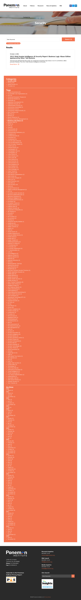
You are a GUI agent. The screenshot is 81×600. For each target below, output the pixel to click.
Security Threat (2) (13, 347)
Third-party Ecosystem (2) (15, 369)
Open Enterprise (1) (13, 295)
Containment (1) (12, 139)
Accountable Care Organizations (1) (17, 93)
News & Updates (51, 5)
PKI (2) (9, 304)
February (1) (11, 420)
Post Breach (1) (12, 305)
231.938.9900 (14, 563)
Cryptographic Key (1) (14, 151)
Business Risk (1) (12, 122)
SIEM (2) (10, 351)
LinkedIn (76, 6)
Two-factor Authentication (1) (16, 374)
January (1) (11, 418)
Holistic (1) (10, 228)
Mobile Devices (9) (13, 277)
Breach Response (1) (13, 117)
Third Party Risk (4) (13, 368)
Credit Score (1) (12, 146)
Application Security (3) (14, 104)
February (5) (11, 477)
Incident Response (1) (14, 233)
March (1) (10, 390)
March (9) (10, 500)
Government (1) (12, 218)
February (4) (11, 431)
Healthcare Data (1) (13, 225)
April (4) (10, 460)
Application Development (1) (15, 102)
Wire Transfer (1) (12, 383)
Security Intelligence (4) (14, 334)
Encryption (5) (11, 201)
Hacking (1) (11, 220)
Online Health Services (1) (15, 294)
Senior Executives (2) (13, 349)
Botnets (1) (11, 115)
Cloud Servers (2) (12, 130)
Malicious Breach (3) (13, 257)
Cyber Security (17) (13, 167)
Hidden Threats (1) (13, 226)
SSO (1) (10, 359)
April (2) (10, 516)
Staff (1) (10, 361)
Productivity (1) (12, 312)
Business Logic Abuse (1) (15, 120)
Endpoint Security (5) (13, 208)
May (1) (10, 399)
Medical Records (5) (13, 265)
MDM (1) (10, 262)
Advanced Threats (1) (14, 98)
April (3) (10, 395)
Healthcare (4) (12, 223)
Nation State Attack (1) (14, 284)
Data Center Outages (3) (14, 178)
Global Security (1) (13, 84)
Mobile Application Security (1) (16, 272)
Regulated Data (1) (13, 317)
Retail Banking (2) (12, 319)
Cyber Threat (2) (12, 171)
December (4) (11, 510)
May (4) (10, 446)
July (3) (9, 465)
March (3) (10, 433)
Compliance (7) (12, 134)
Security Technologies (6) (15, 346)
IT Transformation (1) (13, 250)
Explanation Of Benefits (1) (15, 210)
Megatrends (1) (12, 268)
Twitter (73, 6)
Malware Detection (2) (14, 260)
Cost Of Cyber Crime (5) (14, 141)
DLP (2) (10, 191)
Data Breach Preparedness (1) (16, 174)
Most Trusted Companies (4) (15, 282)
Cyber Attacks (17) (13, 156)
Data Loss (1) (11, 179)
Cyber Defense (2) (13, 159)
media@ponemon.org (47, 568)
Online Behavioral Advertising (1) (17, 292)
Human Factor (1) (12, 231)
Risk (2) (10, 322)
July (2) (9, 533)
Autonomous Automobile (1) (15, 107)
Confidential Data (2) (13, 135)
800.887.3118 (46, 553)
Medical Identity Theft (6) (15, 263)
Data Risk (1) (11, 183)
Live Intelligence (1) (13, 253)
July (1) (9, 407)
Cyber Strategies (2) (13, 169)
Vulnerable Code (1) (13, 378)
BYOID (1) (10, 124)
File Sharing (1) (12, 211)
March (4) (10, 459)
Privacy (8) (11, 307)
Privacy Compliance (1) (14, 309)
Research (40, 5)
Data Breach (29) (12, 172)
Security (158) (12, 81)
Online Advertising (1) (14, 289)
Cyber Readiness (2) (13, 164)
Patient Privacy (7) (13, 299)
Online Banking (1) (13, 290)
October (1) (11, 403)
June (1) (10, 401)
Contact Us (26, 17)
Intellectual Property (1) (14, 241)
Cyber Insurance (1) (13, 162)
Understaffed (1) (12, 376)
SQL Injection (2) (12, 358)
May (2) (10, 462)
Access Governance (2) (14, 92)
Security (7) (11, 331)
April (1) (10, 412)
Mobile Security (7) (13, 280)
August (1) (10, 467)
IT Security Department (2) (15, 248)
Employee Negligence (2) (14, 198)
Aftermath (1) (11, 100)
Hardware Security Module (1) (16, 221)
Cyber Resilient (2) (13, 166)
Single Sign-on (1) (12, 352)
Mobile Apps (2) (12, 273)
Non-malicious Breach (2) (14, 287)
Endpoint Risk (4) (12, 206)
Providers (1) (11, 86)
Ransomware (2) (12, 315)
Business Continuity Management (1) (18, 119)
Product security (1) (13, 310)
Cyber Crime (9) (12, 157)
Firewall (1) (11, 213)
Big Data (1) (11, 114)
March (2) (10, 515)
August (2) (10, 487)
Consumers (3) (12, 137)
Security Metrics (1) (13, 336)
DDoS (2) (10, 186)
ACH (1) (10, 95)
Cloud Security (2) (12, 129)
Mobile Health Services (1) (15, 278)
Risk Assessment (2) (13, 324)
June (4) (10, 464)
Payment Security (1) (13, 300)
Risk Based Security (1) (14, 326)
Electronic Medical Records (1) (16, 194)
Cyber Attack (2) (12, 154)
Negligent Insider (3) (13, 285)
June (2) (10, 421)
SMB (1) (10, 354)
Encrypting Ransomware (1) (15, 199)
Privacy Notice (47, 597)
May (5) (10, 434)
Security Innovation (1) (14, 332)
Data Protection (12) (13, 181)
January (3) (11, 455)
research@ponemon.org (48, 555)
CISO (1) (10, 125)
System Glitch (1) (12, 364)
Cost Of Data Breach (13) (15, 142)
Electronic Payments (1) (14, 196)
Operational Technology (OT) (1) (16, 297)
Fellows (32, 5)
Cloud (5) (10, 127)
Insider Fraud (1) (12, 236)
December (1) (11, 452)
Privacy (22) (11, 82)
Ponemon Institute (16, 553)
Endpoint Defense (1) (13, 204)
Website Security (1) (13, 381)
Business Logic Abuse (13, 43)
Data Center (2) (12, 176)
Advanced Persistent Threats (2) (17, 97)
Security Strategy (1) (13, 344)
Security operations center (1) (16, 337)
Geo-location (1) (12, 216)
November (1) (11, 396)
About (25, 5)
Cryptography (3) (12, 152)
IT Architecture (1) (13, 245)
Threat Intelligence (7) (14, 371)
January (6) (11, 441)
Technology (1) (12, 366)
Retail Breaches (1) (13, 321)
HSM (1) (10, 230)
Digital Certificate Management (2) (17, 189)
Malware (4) (11, 258)
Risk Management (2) (13, 327)
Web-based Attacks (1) (14, 379)
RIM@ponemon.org (47, 562)
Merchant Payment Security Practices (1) (19, 270)
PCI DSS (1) (11, 302)
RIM (61, 5)
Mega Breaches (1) (13, 267)
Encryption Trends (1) (14, 203)
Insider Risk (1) (12, 238)
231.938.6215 (13, 565)
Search (68, 39)
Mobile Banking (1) (13, 275)
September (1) (12, 447)
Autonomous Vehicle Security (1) (16, 110)
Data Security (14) (13, 184)
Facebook (71, 6)
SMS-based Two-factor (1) (15, 356)
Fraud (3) (10, 215)
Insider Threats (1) (13, 240)
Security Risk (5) (12, 342)
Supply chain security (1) (14, 363)
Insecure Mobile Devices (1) (15, 235)
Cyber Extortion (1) (13, 161)
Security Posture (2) (13, 339)
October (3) (11, 449)
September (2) (12, 469)
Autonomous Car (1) (13, 109)
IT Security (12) (12, 247)
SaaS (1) (10, 329)
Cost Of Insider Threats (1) (15, 144)
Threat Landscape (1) (14, 373)
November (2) (11, 404)
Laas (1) (10, 252)
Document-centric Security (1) (16, 193)
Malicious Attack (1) (13, 255)
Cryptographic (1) (12, 149)
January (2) (11, 475)
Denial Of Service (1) (13, 188)
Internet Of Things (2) (14, 243)
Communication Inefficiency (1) (16, 132)
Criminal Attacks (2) (13, 147)
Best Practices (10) (13, 112)
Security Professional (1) (14, 341)
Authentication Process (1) (15, 105)
